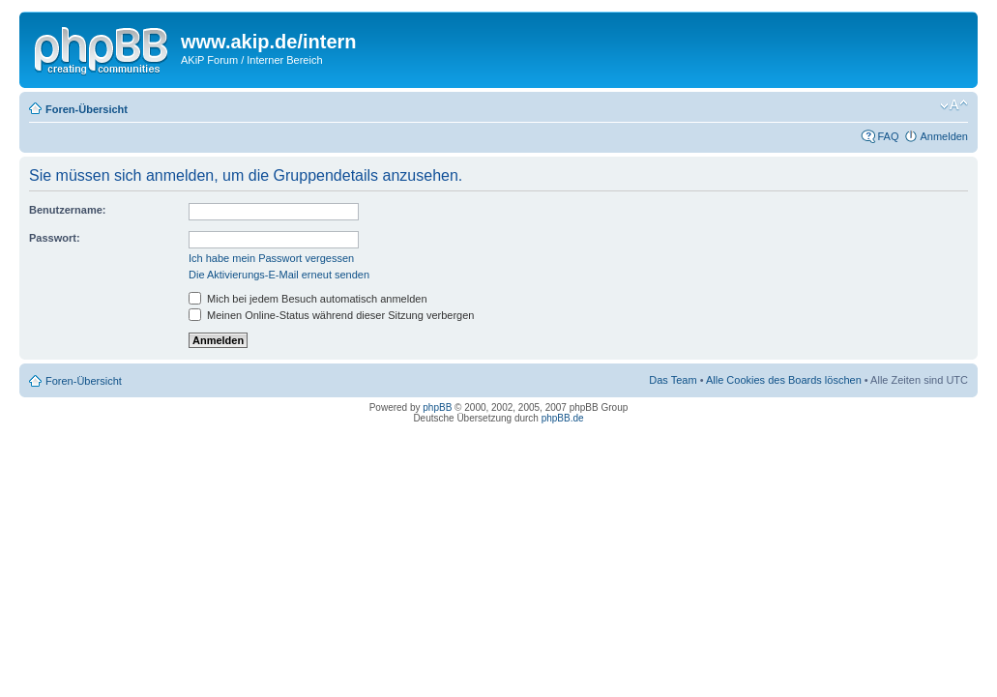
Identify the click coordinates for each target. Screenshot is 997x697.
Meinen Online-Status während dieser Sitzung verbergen (331, 315)
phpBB (437, 407)
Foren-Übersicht (86, 109)
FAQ (887, 136)
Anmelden (944, 136)
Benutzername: (67, 210)
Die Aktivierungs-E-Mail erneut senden (279, 274)
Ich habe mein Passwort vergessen (271, 258)
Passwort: (54, 238)
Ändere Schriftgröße (954, 105)
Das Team (672, 380)
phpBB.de (563, 418)
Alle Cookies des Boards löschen (784, 380)
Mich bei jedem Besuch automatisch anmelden (308, 299)
